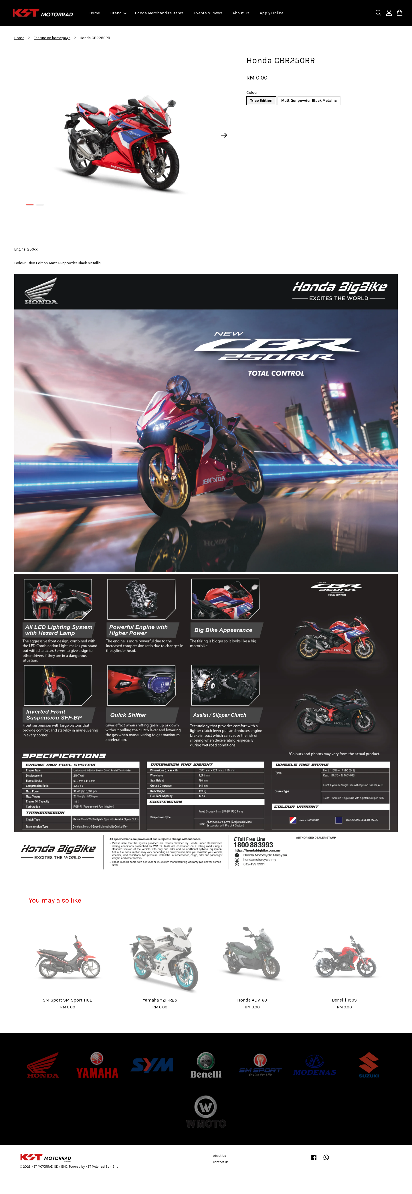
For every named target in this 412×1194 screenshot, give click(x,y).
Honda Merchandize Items (159, 13)
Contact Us (221, 1162)
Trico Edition (261, 100)
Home (94, 13)
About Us (241, 13)
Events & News (208, 13)
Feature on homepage (52, 38)
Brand (118, 13)
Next (224, 135)
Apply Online (271, 13)
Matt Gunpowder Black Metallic (309, 100)
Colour (252, 92)
